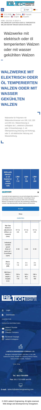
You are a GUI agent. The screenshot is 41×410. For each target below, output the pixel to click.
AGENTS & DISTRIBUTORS (11, 323)
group (16, 20)
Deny (20, 214)
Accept (20, 209)
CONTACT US (6, 319)
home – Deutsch (6, 20)
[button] (38, 192)
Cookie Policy (20, 218)
